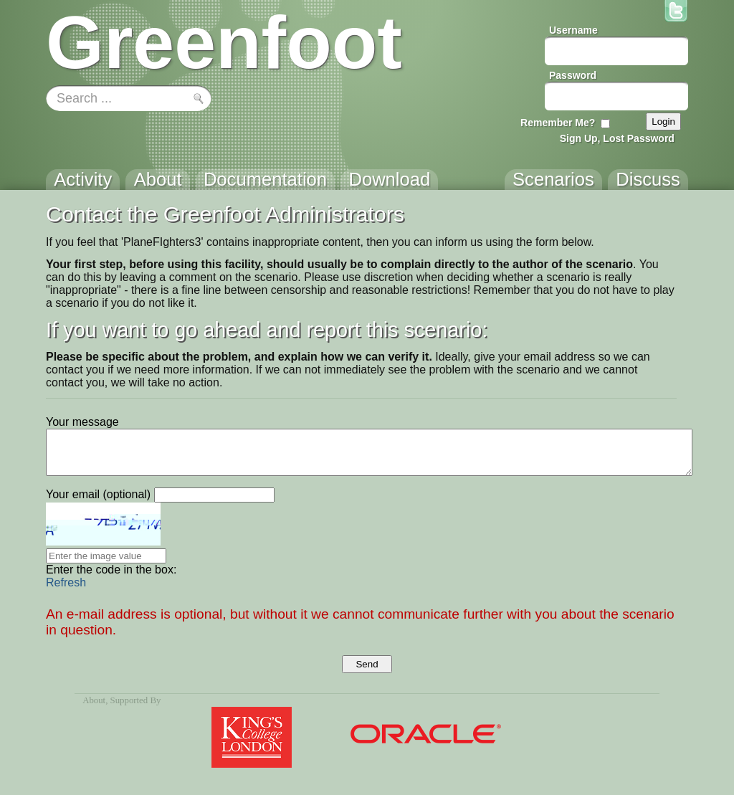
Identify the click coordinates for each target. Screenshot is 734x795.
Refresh (66, 582)
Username (573, 30)
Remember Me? (557, 122)
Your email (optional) (98, 494)
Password (572, 75)
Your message (82, 422)
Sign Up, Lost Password (617, 138)
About (93, 700)
